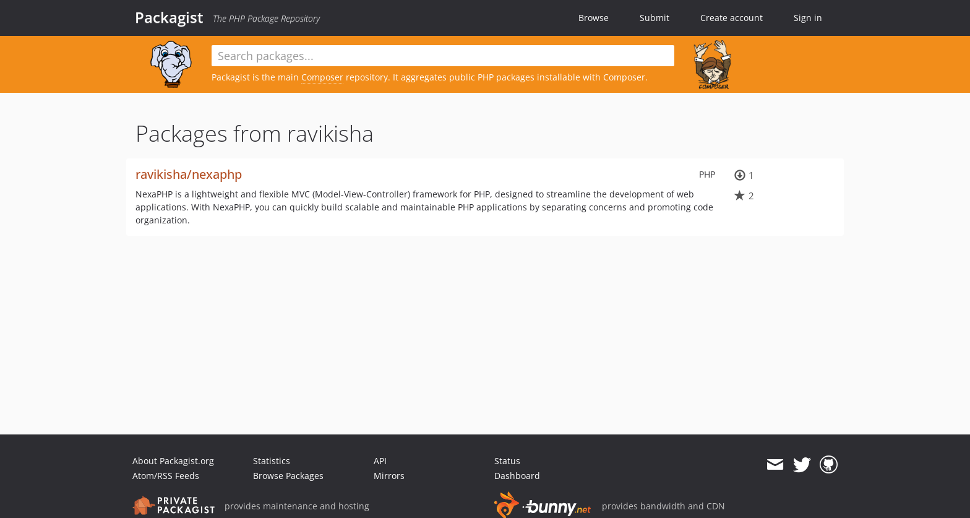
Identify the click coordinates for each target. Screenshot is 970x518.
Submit (654, 18)
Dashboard (517, 475)
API (380, 461)
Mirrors (389, 475)
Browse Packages (288, 475)
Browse (593, 18)
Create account (731, 18)
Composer (322, 77)
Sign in (808, 18)
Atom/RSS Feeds (165, 475)
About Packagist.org (173, 461)
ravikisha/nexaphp (188, 174)
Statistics (271, 461)
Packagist (169, 17)
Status (507, 461)
